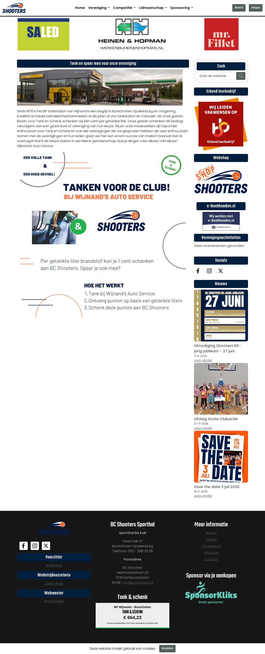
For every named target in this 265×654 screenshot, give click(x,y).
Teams (211, 539)
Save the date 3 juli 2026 (216, 486)
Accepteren (167, 648)
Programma (211, 546)
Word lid (239, 7)
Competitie (123, 7)
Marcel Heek (54, 601)
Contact (211, 559)
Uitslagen (211, 552)
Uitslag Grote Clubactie (216, 418)
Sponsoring (180, 7)
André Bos (54, 565)
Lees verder (203, 360)
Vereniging (97, 7)
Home (80, 7)
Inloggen (255, 7)
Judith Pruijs (54, 583)
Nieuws (211, 532)
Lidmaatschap (151, 7)
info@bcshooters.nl (137, 582)
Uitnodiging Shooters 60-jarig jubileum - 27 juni (217, 348)
